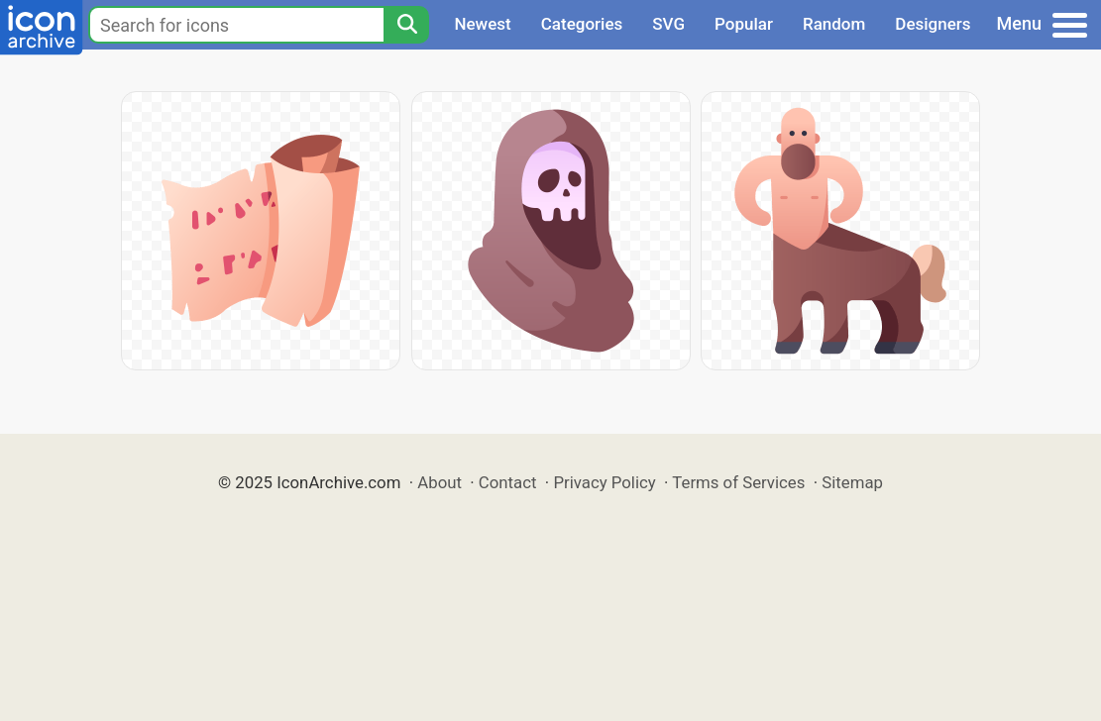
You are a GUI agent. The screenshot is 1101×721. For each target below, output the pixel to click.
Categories (582, 24)
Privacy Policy (604, 482)
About (439, 482)
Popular (744, 24)
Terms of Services (738, 482)
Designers (932, 24)
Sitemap (852, 482)
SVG (668, 24)
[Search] (406, 25)
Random (834, 24)
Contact (508, 482)
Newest (482, 24)
